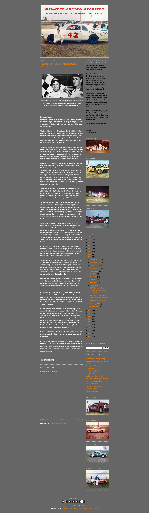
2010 (90, 333)
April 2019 (93, 282)
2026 (90, 237)
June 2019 (93, 277)
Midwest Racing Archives (74, 9)
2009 (90, 336)
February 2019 (95, 304)
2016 (90, 316)
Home (62, 419)
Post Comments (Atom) (58, 423)
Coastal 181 (90, 368)
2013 (90, 325)
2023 (90, 245)
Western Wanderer (92, 391)
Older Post (79, 419)
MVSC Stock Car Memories (95, 376)
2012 (90, 327)
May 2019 (93, 280)
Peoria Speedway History (94, 381)
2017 (90, 313)
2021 (90, 251)
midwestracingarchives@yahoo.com (80, 508)
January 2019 (94, 307)
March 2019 (94, 285)
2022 (90, 248)
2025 (90, 239)
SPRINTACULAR (91, 388)
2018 (90, 310)
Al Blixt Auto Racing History (95, 359)
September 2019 (95, 268)
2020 (90, 254)
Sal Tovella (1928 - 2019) (98, 300)
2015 (90, 319)
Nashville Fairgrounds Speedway (97, 378)
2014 (90, 322)
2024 (90, 242)
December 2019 (95, 259)
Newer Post (44, 419)
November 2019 (95, 262)
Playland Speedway (92, 383)
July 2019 (93, 274)
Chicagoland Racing (93, 366)
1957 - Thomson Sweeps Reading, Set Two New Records (98, 290)
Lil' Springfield (91, 373)
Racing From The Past (93, 386)
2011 (90, 330)
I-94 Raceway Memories (94, 371)
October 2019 (94, 265)
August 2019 (94, 271)
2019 (90, 257)
